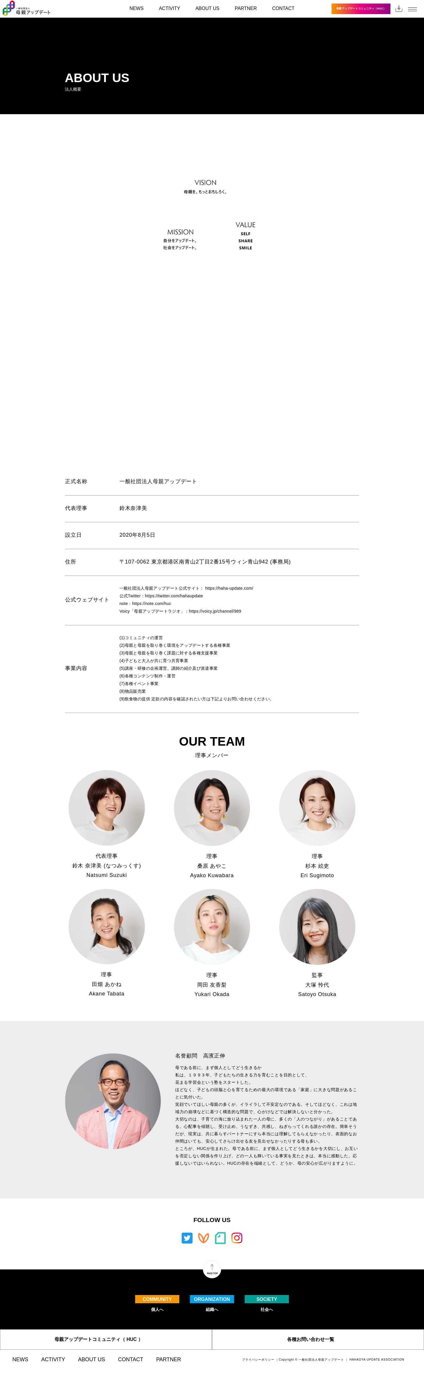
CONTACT (283, 8)
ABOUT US (208, 8)
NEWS (137, 8)
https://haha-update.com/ (229, 588)
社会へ (267, 1303)
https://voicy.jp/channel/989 (215, 611)
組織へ (212, 1303)
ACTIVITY (169, 8)
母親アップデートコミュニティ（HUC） (361, 8)
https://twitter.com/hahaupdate (174, 596)
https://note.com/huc (151, 603)
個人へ (157, 1303)
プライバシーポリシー (258, 1359)
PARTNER (246, 8)
